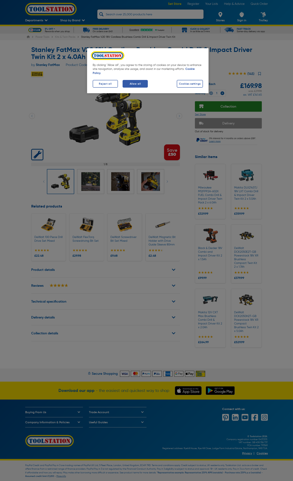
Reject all (105, 83)
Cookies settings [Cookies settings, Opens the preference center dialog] (190, 83)
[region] (148, 70)
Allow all (135, 83)
